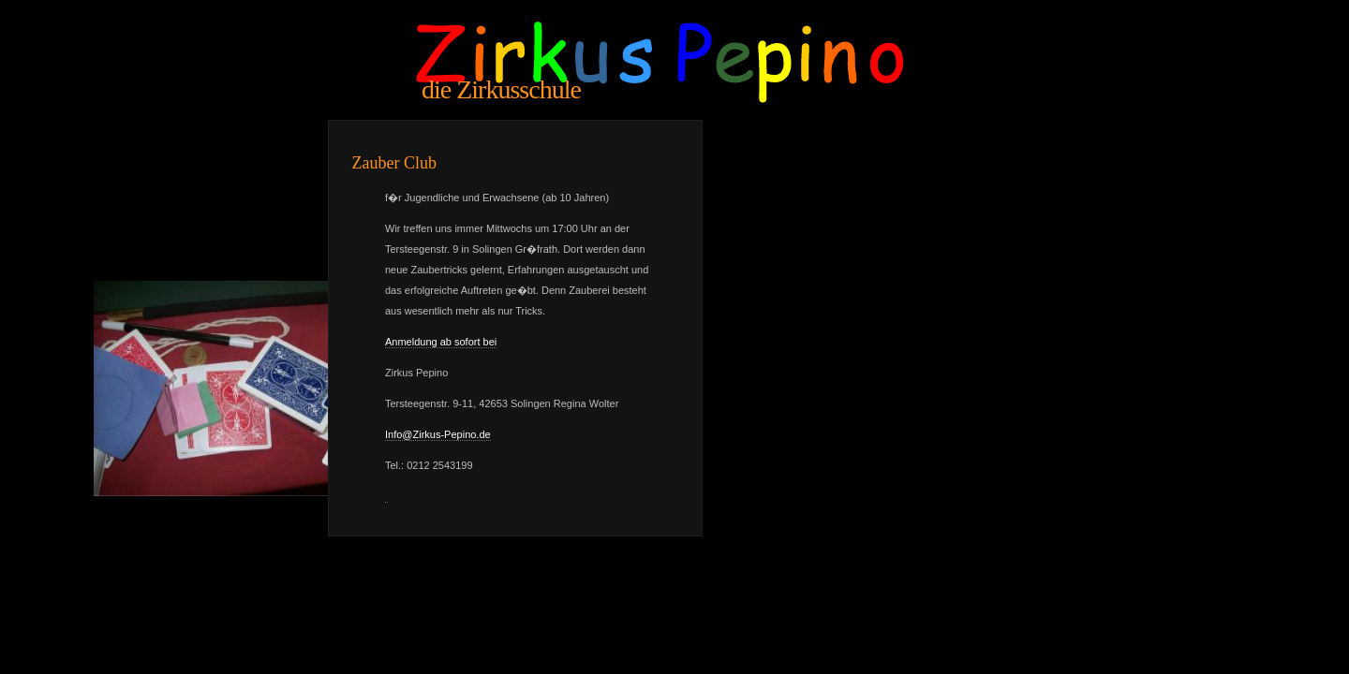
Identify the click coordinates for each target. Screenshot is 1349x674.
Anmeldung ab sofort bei (441, 341)
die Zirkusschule (501, 89)
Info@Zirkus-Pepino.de (438, 434)
